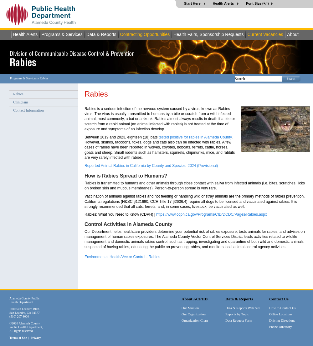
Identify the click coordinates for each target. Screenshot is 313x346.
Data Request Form (238, 320)
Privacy (36, 337)
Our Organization (194, 314)
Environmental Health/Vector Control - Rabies (122, 257)
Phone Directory (280, 326)
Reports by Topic (237, 314)
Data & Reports (101, 34)
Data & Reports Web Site (242, 308)
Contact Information (28, 110)
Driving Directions (282, 320)
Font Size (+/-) (257, 3)
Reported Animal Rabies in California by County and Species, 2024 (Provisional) (151, 165)
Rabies (18, 94)
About (293, 34)
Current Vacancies (265, 34)
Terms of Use (18, 337)
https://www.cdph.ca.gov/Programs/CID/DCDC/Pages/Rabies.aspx (211, 214)
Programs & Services (61, 34)
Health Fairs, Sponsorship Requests (208, 34)
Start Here (193, 3)
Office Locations (280, 314)
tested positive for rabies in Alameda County (195, 137)
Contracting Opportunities (145, 34)
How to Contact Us (282, 308)
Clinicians (20, 102)
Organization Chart (195, 320)
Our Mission (190, 308)
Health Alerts (224, 3)
